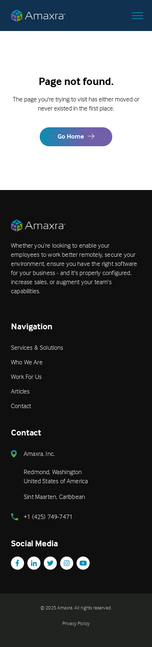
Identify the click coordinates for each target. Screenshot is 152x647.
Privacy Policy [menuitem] (76, 623)
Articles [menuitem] (20, 391)
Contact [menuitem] (21, 406)
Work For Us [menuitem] (26, 376)
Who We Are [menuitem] (27, 362)
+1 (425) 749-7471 (48, 516)
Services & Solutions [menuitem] (37, 347)
